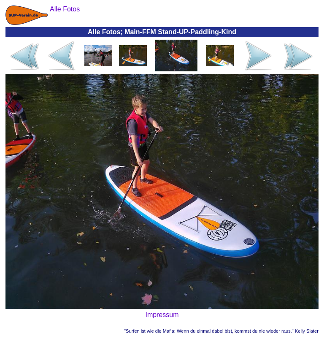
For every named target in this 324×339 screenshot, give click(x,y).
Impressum (161, 314)
